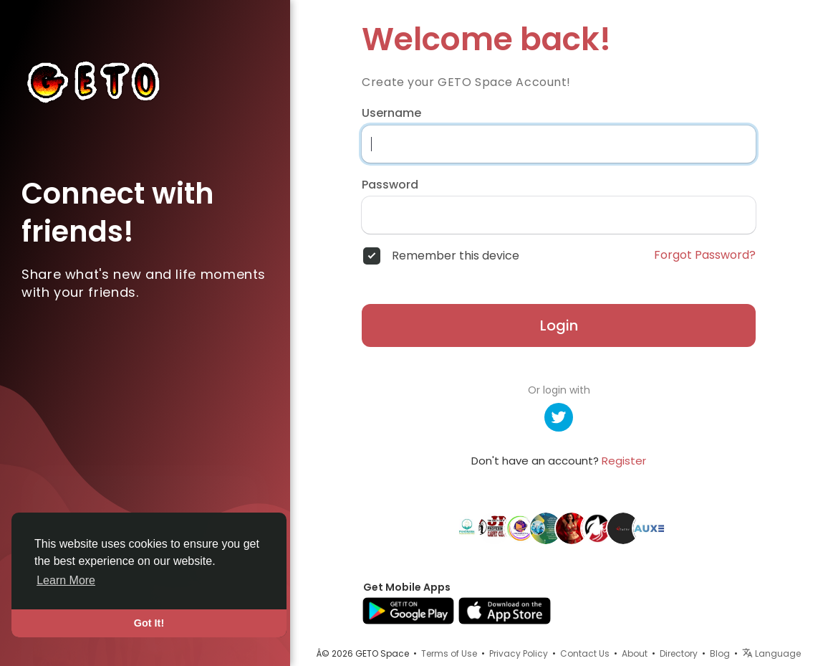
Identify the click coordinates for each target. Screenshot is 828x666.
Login (559, 325)
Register (624, 460)
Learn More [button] (66, 580)
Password (390, 185)
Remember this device (455, 256)
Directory (679, 653)
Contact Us (585, 653)
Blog (720, 653)
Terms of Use (449, 653)
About (635, 653)
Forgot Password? (705, 255)
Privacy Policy (518, 653)
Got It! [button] (149, 623)
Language (771, 653)
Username (391, 113)
